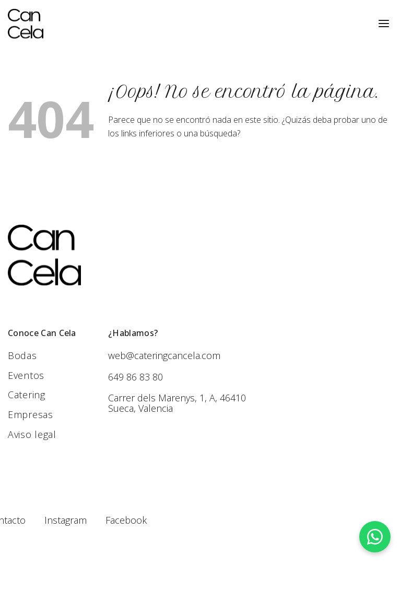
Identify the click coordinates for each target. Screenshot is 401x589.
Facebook (126, 520)
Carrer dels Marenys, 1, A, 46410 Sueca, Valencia (177, 402)
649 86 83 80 (135, 377)
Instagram (65, 520)
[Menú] (383, 24)
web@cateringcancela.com (164, 355)
